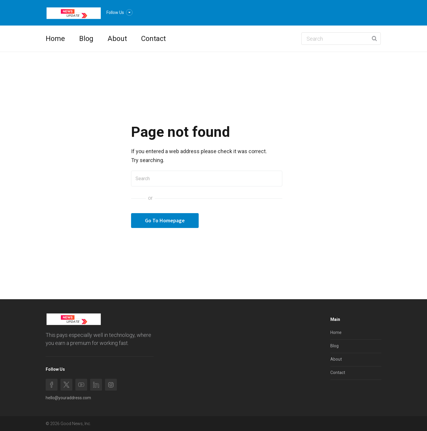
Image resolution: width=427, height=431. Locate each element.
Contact (153, 38)
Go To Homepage (165, 220)
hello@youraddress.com (68, 397)
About (117, 38)
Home (55, 38)
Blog (86, 38)
